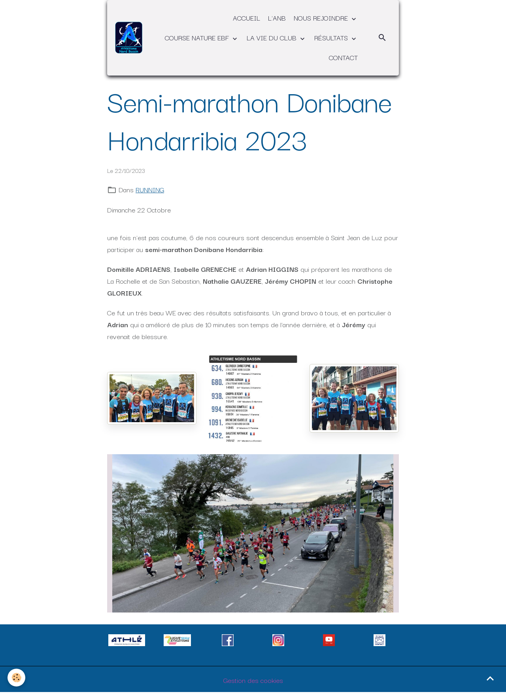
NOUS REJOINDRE (322, 17)
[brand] (128, 37)
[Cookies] (17, 677)
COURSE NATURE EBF (198, 37)
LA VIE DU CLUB (272, 37)
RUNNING (150, 189)
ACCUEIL (246, 17)
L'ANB (277, 17)
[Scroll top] (490, 678)
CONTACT (343, 57)
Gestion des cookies (253, 680)
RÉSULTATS (332, 37)
